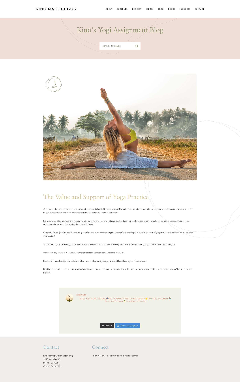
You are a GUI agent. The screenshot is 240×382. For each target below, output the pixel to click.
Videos (150, 9)
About (109, 9)
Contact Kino (56, 366)
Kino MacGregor (56, 9)
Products (185, 9)
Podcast (136, 9)
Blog (161, 9)
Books (171, 9)
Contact (199, 9)
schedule (122, 9)
